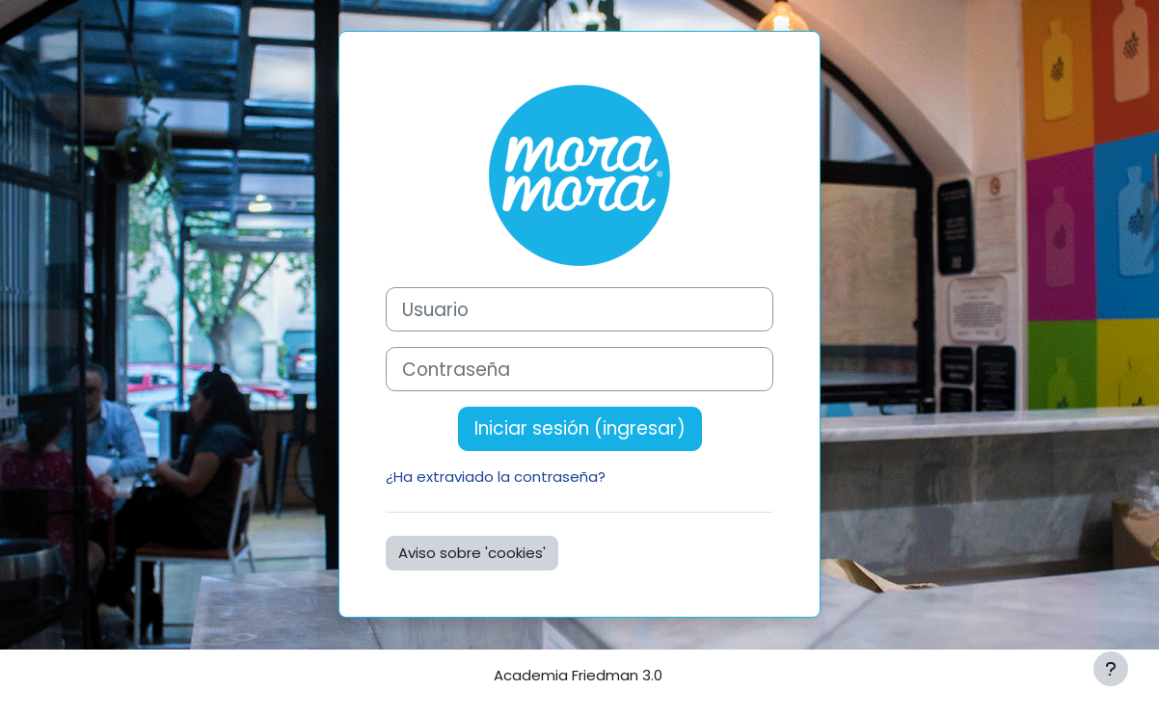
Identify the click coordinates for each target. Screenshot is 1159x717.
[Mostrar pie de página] (1110, 668)
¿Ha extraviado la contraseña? (496, 476)
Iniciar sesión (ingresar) (580, 428)
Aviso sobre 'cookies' (472, 553)
